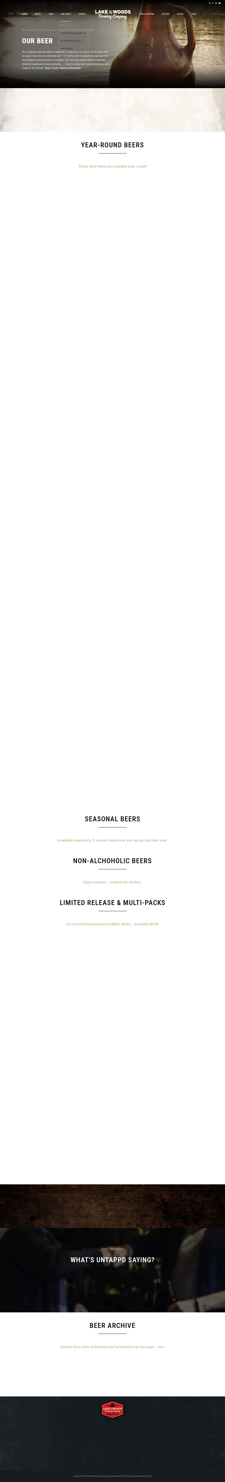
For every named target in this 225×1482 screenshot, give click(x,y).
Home (24, 14)
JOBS (50, 14)
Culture (166, 14)
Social (180, 14)
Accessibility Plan (142, 1476)
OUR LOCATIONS (146, 14)
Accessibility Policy (121, 1476)
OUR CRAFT (66, 14)
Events (82, 14)
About (38, 14)
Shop (193, 14)
